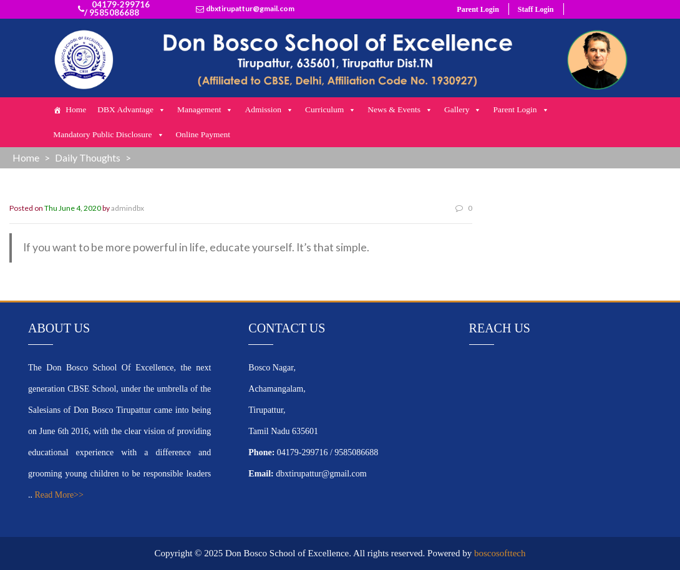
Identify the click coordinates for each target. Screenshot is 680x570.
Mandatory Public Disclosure (108, 134)
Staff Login (536, 9)
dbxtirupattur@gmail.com (250, 8)
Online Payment (203, 134)
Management (205, 109)
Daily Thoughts (87, 157)
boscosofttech (499, 553)
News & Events (400, 109)
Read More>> (59, 495)
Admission (269, 109)
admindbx (127, 208)
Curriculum (330, 109)
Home (76, 109)
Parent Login (477, 9)
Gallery (463, 109)
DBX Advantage (131, 109)
